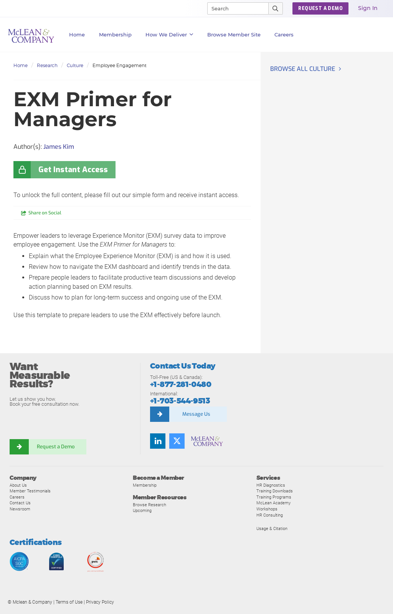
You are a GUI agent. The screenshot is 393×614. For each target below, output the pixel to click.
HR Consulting (269, 515)
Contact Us (20, 502)
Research (47, 65)
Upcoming (142, 510)
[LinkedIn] (157, 441)
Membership (115, 34)
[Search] (234, 8)
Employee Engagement (119, 65)
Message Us (196, 414)
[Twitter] (177, 441)
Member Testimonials (30, 491)
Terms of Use (69, 602)
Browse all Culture (302, 69)
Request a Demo (55, 446)
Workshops (266, 509)
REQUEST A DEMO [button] (320, 8)
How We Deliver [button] (169, 34)
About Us (18, 485)
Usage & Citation (271, 528)
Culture (75, 65)
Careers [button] (284, 34)
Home (77, 34)
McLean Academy (273, 502)
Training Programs (273, 497)
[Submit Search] (276, 8)
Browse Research (149, 504)
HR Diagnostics (270, 485)
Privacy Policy (100, 602)
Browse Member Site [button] (234, 34)
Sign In (368, 8)
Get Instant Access (73, 170)
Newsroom (20, 509)
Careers (17, 497)
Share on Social (44, 213)
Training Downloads (274, 491)
